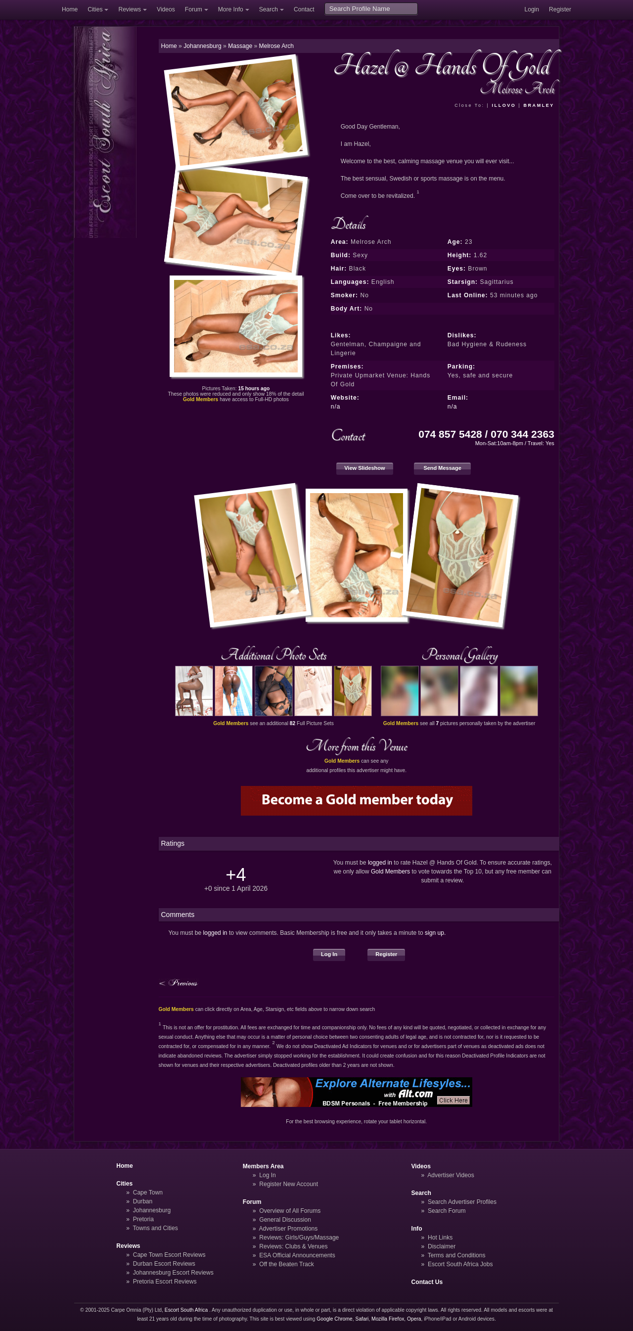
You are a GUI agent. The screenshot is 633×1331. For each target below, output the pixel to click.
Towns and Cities (155, 1228)
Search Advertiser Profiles (462, 1201)
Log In (329, 954)
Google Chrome (334, 1319)
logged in (380, 862)
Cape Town (148, 1192)
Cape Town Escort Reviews (169, 1254)
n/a (336, 406)
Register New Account (288, 1184)
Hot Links (440, 1237)
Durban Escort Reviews (164, 1263)
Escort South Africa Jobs (460, 1264)
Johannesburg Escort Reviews (173, 1272)
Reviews (129, 9)
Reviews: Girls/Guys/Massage (299, 1237)
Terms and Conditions (457, 1255)
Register (560, 9)
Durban (143, 1201)
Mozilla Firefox (387, 1319)
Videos (166, 9)
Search (268, 9)
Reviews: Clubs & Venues (293, 1246)
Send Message (442, 468)
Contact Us (427, 1282)
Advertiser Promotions (288, 1228)
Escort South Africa (186, 1310)
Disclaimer (441, 1246)
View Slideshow (364, 468)
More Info (230, 9)
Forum (193, 9)
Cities (95, 9)
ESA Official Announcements (297, 1255)
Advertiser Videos (450, 1175)
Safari (362, 1319)
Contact (304, 9)
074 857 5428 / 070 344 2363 (486, 434)
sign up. (435, 932)
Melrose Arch (276, 46)
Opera (414, 1319)
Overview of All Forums (289, 1210)
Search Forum (447, 1210)
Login (531, 9)
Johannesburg (152, 1210)
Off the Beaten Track (286, 1264)
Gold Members (390, 871)
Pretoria (143, 1219)
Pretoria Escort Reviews (165, 1281)
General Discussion (285, 1219)
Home (70, 9)
